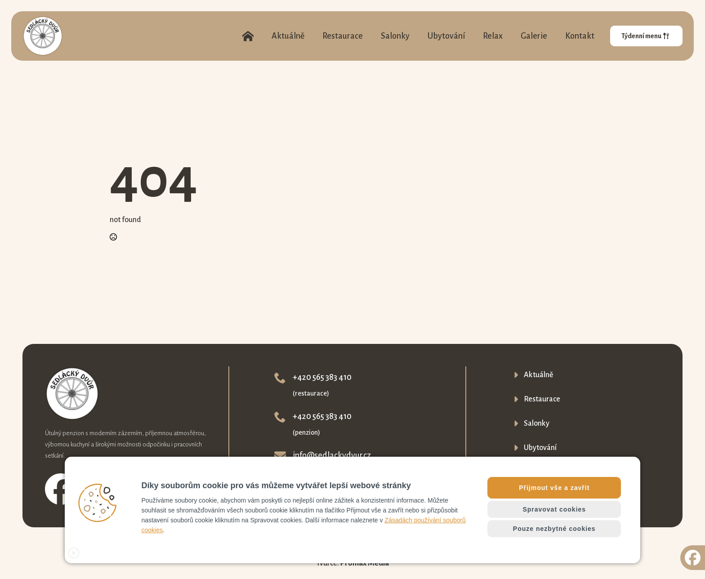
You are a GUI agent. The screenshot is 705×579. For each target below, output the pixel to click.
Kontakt (579, 35)
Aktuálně (288, 35)
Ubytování (446, 35)
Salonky (395, 35)
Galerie (534, 35)
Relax (493, 35)
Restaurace (342, 35)
